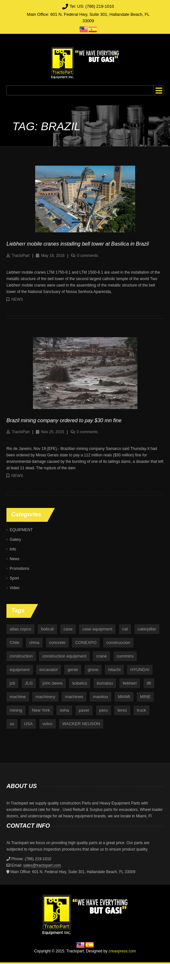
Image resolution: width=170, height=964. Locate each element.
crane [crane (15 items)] (101, 656)
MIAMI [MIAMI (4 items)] (124, 696)
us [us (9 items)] (12, 723)
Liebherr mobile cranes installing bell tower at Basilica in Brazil (77, 244)
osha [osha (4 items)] (64, 710)
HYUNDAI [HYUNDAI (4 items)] (139, 669)
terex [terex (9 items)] (122, 710)
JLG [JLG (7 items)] (29, 683)
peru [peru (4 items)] (103, 710)
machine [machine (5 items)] (18, 696)
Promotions (19, 568)
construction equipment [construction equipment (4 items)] (64, 656)
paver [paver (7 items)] (84, 710)
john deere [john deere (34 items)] (53, 683)
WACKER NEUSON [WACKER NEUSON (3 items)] (81, 723)
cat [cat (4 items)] (125, 629)
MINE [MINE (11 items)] (145, 696)
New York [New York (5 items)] (41, 710)
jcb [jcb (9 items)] (12, 683)
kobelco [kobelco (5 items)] (79, 683)
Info (13, 549)
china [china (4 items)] (34, 642)
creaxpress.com (122, 951)
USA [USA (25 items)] (28, 723)
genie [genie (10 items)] (72, 669)
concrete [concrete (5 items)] (57, 642)
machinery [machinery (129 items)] (45, 696)
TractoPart (21, 255)
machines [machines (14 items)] (74, 696)
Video (14, 588)
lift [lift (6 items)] (149, 683)
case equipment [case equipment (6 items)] (97, 629)
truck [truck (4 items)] (141, 710)
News (17, 299)
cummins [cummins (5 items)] (125, 656)
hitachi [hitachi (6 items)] (114, 669)
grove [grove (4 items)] (93, 669)
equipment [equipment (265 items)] (20, 669)
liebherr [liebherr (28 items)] (130, 683)
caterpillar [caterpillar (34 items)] (147, 629)
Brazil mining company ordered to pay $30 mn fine (64, 420)
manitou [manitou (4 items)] (100, 696)
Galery (15, 539)
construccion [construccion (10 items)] (118, 642)
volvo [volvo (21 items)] (48, 723)
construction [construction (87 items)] (21, 656)
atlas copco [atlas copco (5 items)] (20, 629)
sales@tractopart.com (42, 865)
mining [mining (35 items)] (16, 710)
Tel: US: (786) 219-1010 (91, 6)
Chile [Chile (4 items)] (14, 642)
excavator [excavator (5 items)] (48, 669)
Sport (14, 578)
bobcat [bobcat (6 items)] (47, 629)
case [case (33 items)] (68, 629)
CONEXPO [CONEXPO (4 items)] (85, 642)
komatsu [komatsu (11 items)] (105, 683)
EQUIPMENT (21, 530)
